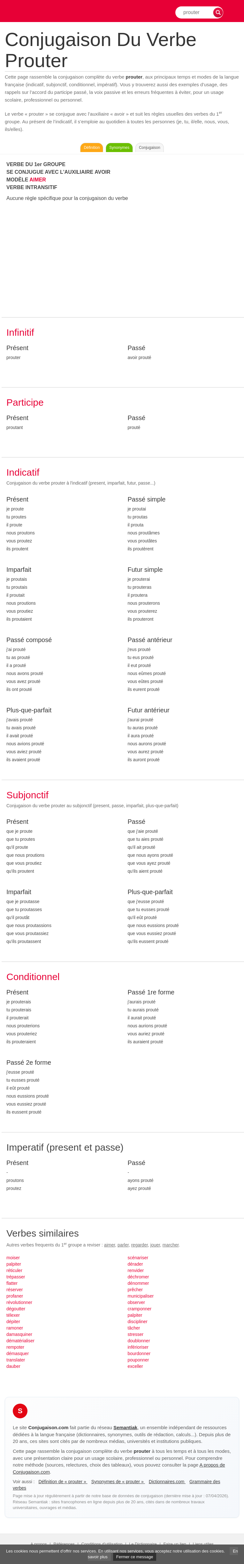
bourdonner (139, 1353)
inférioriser (138, 1347)
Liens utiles (203, 1544)
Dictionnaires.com (167, 1481)
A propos (38, 1544)
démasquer (17, 1353)
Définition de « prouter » (62, 1481)
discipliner (138, 1321)
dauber (13, 1366)
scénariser (138, 1257)
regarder (139, 1244)
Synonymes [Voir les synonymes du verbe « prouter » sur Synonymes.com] (119, 147)
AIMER (37, 179)
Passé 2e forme (28, 1062)
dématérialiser (20, 1340)
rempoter (15, 1347)
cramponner (140, 1308)
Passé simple (147, 499)
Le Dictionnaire (143, 1544)
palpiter (13, 1264)
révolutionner (19, 1302)
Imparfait (18, 569)
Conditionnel (33, 976)
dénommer (138, 1283)
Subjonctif (27, 795)
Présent (17, 347)
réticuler (14, 1270)
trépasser (15, 1276)
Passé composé (29, 639)
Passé (137, 347)
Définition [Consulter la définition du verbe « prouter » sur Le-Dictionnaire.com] (92, 147)
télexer (13, 1315)
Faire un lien (174, 1544)
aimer (109, 1244)
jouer (155, 1244)
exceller (135, 1366)
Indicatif (22, 472)
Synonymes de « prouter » (118, 1481)
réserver (14, 1289)
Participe (25, 402)
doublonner (139, 1340)
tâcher (134, 1327)
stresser (136, 1334)
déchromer (138, 1276)
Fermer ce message (134, 1556)
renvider (136, 1270)
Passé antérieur (150, 639)
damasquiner (19, 1334)
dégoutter (15, 1308)
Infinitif (20, 332)
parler (123, 1244)
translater (15, 1359)
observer (136, 1302)
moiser (13, 1257)
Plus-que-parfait (28, 710)
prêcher (135, 1289)
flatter (12, 1283)
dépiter (13, 1321)
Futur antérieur (149, 710)
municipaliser (141, 1296)
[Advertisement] (122, 259)
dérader (135, 1264)
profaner (14, 1296)
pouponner (138, 1359)
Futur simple (145, 569)
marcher (171, 1244)
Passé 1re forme (151, 992)
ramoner (14, 1327)
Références (63, 1544)
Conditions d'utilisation (101, 1544)
